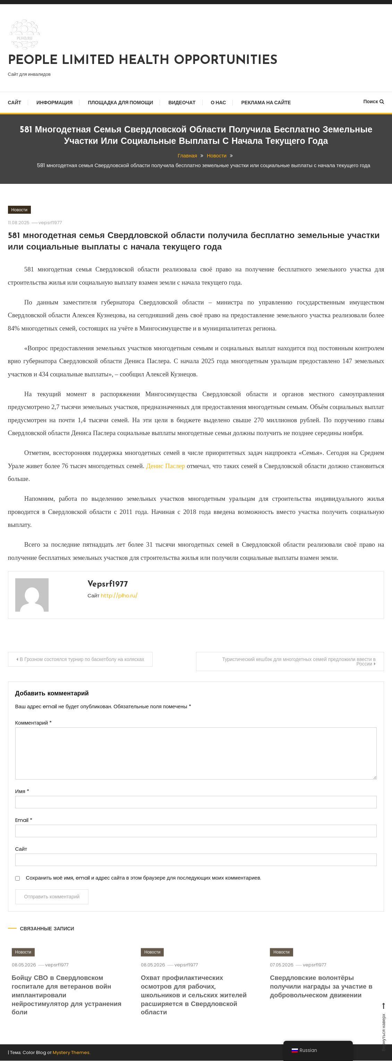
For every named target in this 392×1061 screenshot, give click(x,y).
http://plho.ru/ (119, 595)
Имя (22, 791)
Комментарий (33, 723)
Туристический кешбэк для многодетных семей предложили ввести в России (297, 661)
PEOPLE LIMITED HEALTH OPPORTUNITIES (143, 61)
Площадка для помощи (120, 102)
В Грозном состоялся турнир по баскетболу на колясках (83, 659)
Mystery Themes (71, 1052)
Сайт (15, 102)
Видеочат (181, 102)
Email (23, 820)
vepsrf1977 (50, 222)
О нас (218, 102)
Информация (54, 102)
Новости (19, 210)
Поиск (373, 101)
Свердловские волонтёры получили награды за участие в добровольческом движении (322, 995)
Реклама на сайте (266, 102)
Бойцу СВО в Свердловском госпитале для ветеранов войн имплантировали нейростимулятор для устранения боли (62, 1004)
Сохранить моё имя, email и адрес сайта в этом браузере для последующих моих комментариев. (143, 878)
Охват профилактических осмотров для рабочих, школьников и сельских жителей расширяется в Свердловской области (195, 1004)
